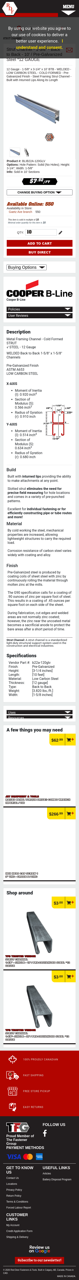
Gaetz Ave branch (20, 212)
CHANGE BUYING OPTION (39, 192)
